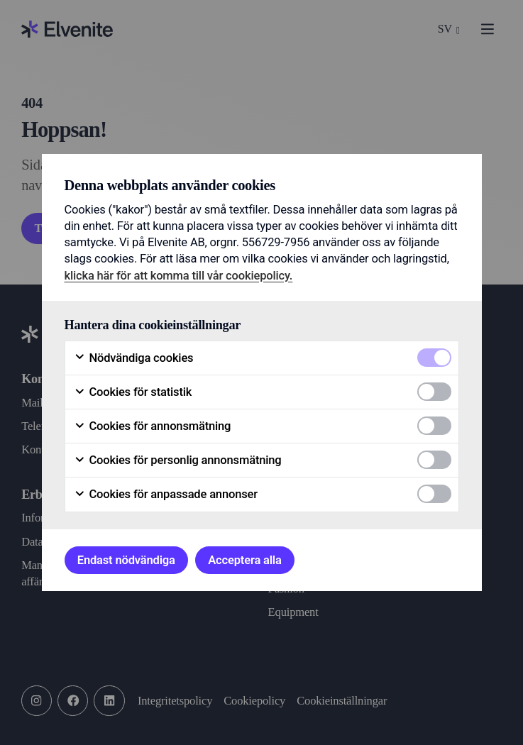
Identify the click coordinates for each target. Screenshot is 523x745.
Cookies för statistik (133, 392)
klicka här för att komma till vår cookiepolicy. (179, 275)
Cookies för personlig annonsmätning (178, 460)
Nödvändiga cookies (134, 358)
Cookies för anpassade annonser (166, 494)
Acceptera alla (244, 560)
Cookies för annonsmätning (152, 426)
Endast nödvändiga (126, 560)
